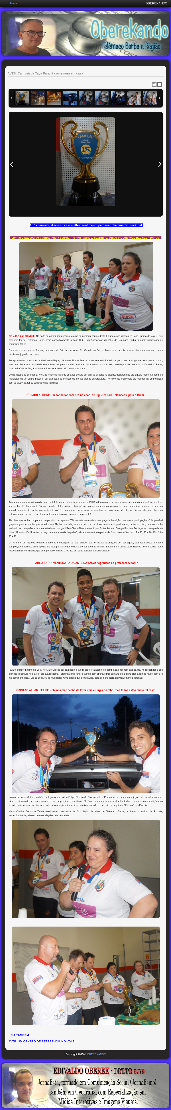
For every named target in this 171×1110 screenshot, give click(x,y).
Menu (13, 3)
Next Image (160, 164)
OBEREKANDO (96, 1054)
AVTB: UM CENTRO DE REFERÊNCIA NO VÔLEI (42, 1041)
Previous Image (12, 164)
